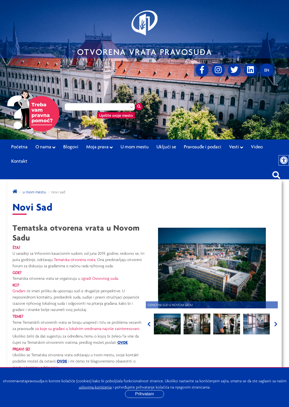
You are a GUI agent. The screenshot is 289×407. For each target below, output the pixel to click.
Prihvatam (144, 394)
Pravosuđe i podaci (202, 146)
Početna (19, 146)
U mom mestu (135, 146)
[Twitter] (234, 70)
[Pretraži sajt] (276, 173)
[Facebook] (202, 70)
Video (257, 146)
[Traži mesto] (139, 106)
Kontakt (19, 161)
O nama (45, 147)
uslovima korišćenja (95, 387)
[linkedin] (250, 70)
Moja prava (99, 147)
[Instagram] (218, 70)
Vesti (236, 147)
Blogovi (70, 146)
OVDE (122, 342)
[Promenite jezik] (266, 70)
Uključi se (166, 146)
